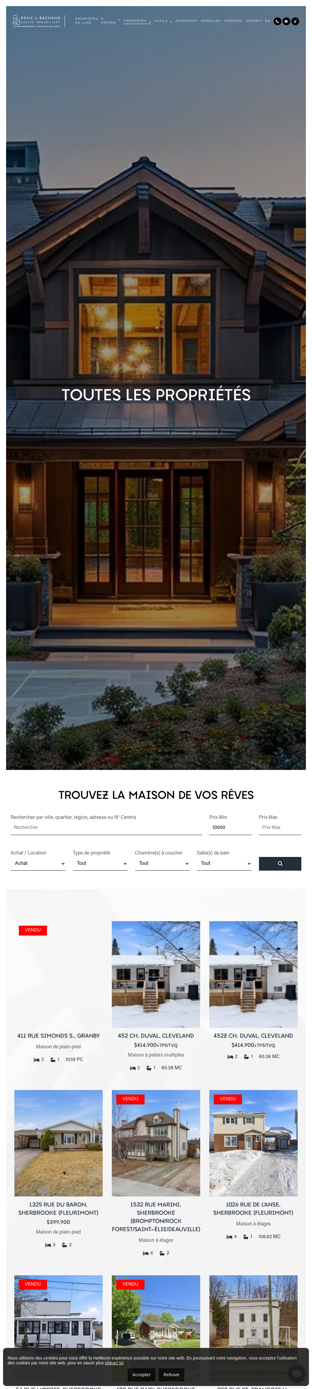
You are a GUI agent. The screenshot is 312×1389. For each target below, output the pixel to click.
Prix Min (218, 817)
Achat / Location (28, 853)
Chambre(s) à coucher (159, 853)
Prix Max (268, 817)
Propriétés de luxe (86, 21)
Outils (161, 21)
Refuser (172, 1374)
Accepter (142, 1374)
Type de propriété (91, 853)
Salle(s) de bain (213, 853)
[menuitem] (267, 21)
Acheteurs (186, 21)
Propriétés (135, 21)
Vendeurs (211, 21)
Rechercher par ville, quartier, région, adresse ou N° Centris (73, 817)
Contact (254, 21)
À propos (108, 21)
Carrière (233, 21)
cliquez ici (114, 1362)
